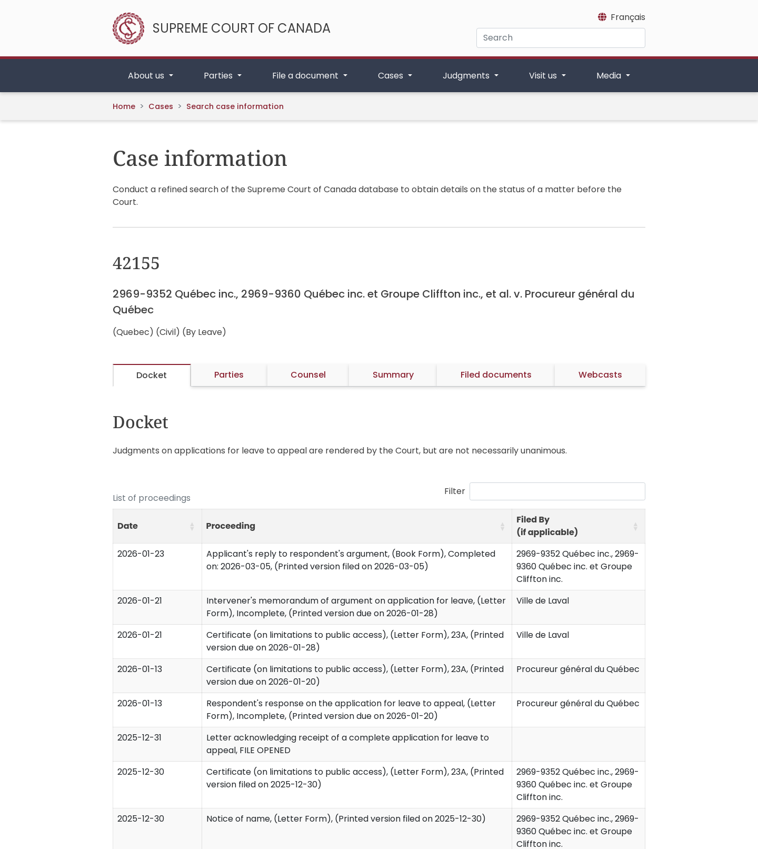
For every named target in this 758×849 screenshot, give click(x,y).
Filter (454, 491)
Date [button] (127, 526)
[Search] (560, 38)
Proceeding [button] (231, 526)
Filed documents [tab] (496, 375)
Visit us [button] (544, 76)
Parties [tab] (229, 375)
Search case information (235, 106)
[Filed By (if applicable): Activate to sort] (578, 526)
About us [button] (147, 76)
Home (124, 106)
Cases (160, 106)
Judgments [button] (467, 76)
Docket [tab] (151, 375)
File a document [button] (306, 76)
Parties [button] (219, 76)
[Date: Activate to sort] (157, 526)
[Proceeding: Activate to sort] (357, 526)
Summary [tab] (393, 375)
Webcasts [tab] (600, 375)
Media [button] (609, 76)
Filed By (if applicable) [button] (547, 526)
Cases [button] (391, 76)
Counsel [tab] (308, 375)
